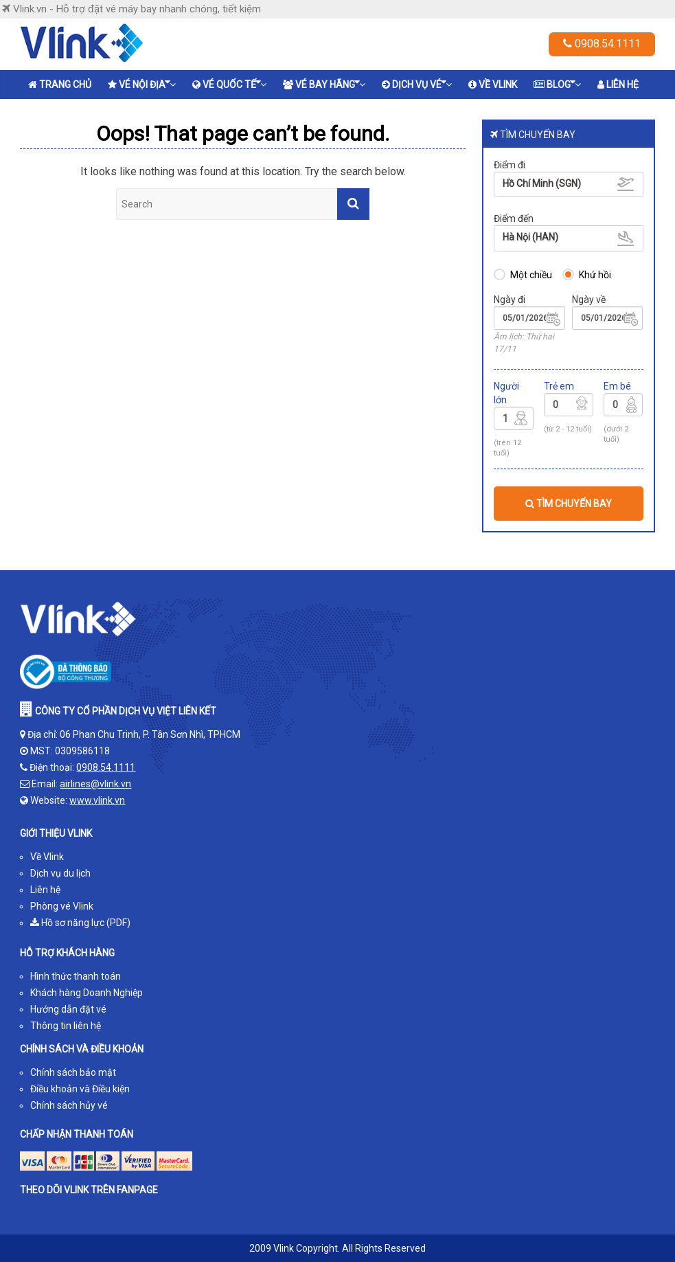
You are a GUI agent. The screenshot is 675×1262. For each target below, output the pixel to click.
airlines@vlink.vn (95, 783)
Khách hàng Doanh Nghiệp (86, 992)
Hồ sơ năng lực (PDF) (80, 922)
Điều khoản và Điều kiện (80, 1088)
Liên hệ (618, 84)
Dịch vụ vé (414, 83)
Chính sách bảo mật (73, 1072)
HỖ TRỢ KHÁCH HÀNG (67, 952)
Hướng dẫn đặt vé (68, 1009)
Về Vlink (492, 84)
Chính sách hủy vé (69, 1105)
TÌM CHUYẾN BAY (568, 503)
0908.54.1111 (602, 43)
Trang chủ (59, 84)
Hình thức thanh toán (75, 976)
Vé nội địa (139, 83)
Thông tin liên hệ (65, 1025)
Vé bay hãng (321, 83)
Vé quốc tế (226, 83)
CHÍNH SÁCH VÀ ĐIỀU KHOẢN (82, 1049)
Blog (554, 83)
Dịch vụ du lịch (60, 873)
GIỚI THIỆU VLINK (56, 833)
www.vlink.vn (97, 800)
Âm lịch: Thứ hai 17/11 (524, 342)
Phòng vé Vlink (61, 906)
